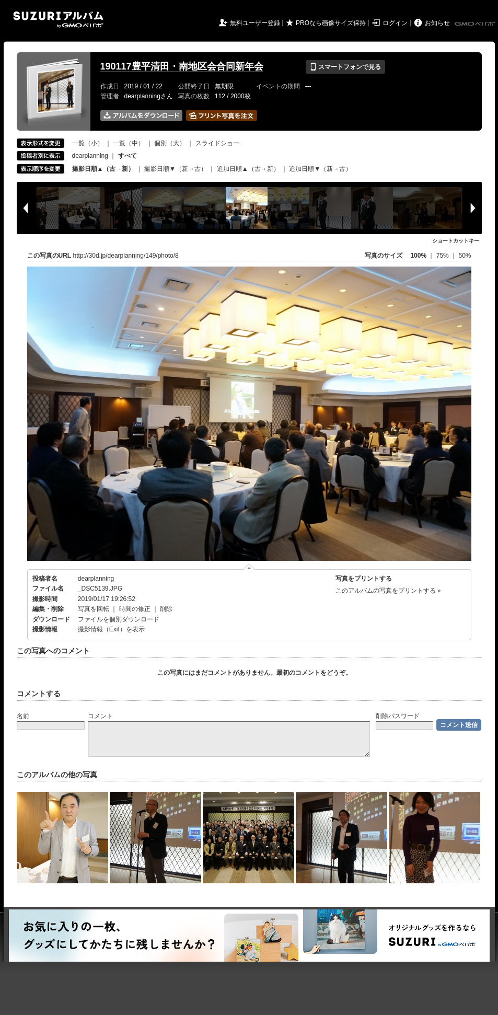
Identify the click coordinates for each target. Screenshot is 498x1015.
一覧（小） (87, 143)
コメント (100, 716)
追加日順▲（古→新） (248, 168)
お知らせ (437, 23)
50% (464, 255)
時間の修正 (134, 609)
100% (418, 255)
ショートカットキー (455, 241)
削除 (166, 609)
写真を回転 (93, 609)
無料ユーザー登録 (255, 23)
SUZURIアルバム (58, 19)
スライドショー (217, 143)
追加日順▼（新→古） (320, 168)
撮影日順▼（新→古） (175, 168)
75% (443, 255)
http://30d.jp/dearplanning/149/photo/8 (126, 255)
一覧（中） (128, 143)
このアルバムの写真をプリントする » (388, 590)
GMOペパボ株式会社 (475, 24)
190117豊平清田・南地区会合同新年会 (181, 66)
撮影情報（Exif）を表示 (111, 629)
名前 (23, 716)
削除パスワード (398, 716)
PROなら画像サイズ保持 (331, 23)
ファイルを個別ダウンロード (118, 619)
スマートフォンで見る (345, 67)
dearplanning (90, 155)
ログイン (395, 23)
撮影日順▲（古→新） (103, 168)
